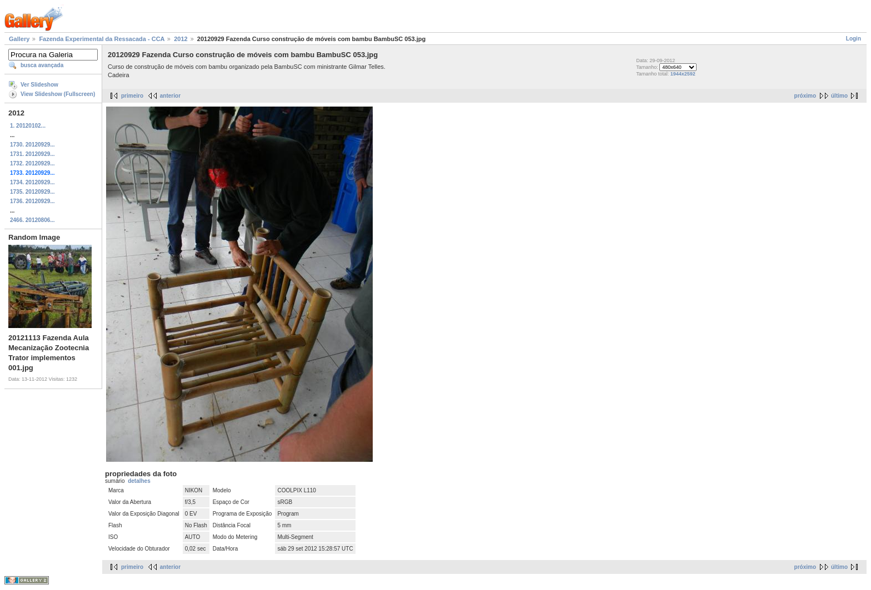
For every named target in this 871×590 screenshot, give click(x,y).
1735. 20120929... (32, 192)
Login (853, 39)
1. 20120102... (28, 126)
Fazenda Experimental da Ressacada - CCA (101, 39)
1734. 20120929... (32, 182)
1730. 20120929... (32, 145)
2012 (180, 39)
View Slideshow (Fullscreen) (58, 94)
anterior (170, 96)
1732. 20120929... (32, 163)
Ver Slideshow (39, 85)
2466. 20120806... (32, 220)
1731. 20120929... (32, 154)
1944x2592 (682, 74)
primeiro (132, 96)
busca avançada (42, 65)
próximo (805, 96)
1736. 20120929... (32, 201)
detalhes (139, 481)
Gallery (19, 39)
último (839, 96)
